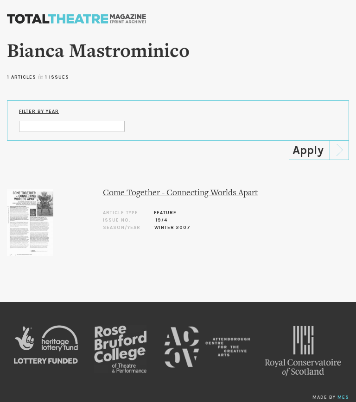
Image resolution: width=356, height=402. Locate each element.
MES (343, 397)
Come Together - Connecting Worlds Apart (180, 193)
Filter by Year (39, 111)
